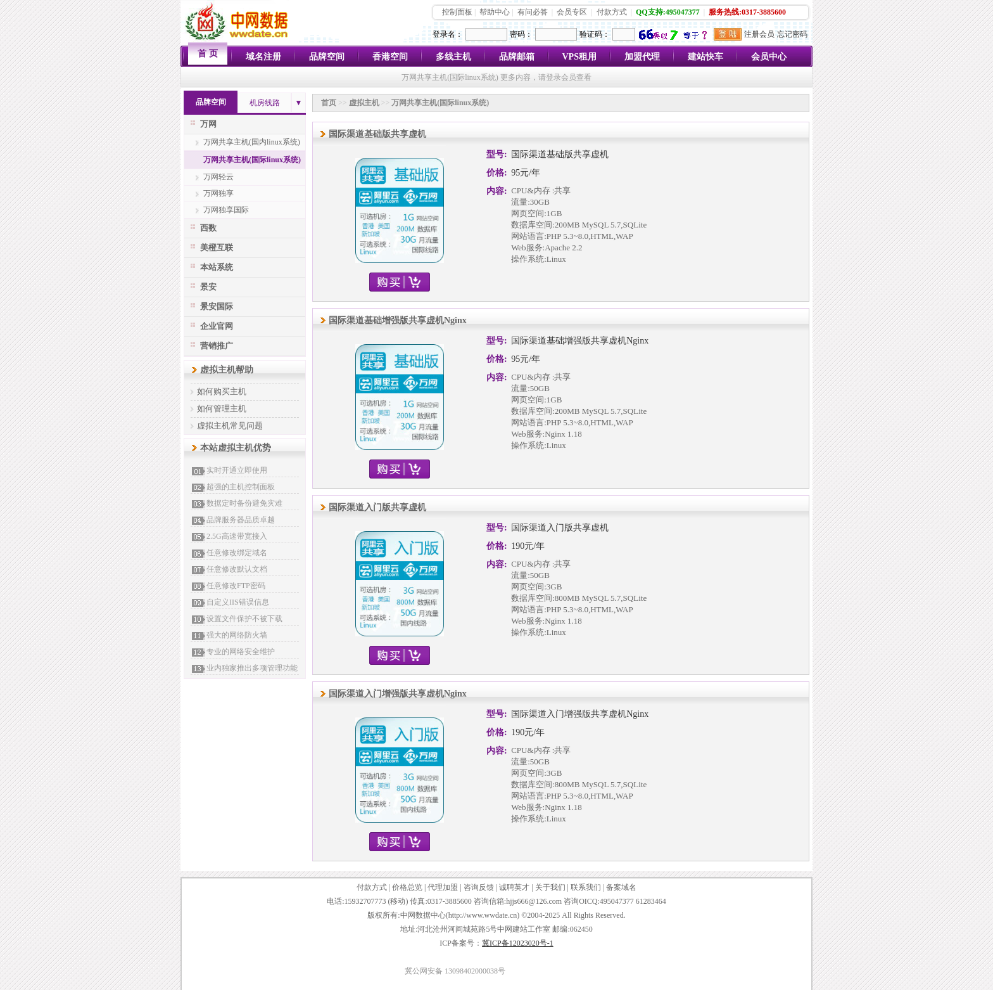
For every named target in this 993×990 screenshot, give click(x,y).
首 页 (208, 53)
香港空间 (390, 56)
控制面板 (457, 12)
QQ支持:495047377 (668, 12)
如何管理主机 (221, 408)
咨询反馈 (479, 887)
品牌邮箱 (516, 56)
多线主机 (453, 56)
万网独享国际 (226, 209)
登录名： (448, 34)
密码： (521, 34)
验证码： (594, 34)
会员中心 (769, 56)
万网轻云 (218, 176)
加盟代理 (642, 56)
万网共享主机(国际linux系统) (252, 159)
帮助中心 (494, 12)
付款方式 (612, 12)
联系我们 (586, 887)
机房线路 (265, 102)
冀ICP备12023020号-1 (517, 943)
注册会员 (759, 34)
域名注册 (263, 56)
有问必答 (532, 12)
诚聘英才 (514, 887)
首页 (328, 102)
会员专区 (572, 12)
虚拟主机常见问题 (230, 425)
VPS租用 (579, 56)
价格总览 (407, 887)
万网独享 (218, 193)
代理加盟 (442, 887)
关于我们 (550, 887)
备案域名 (621, 887)
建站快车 (705, 56)
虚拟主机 (364, 102)
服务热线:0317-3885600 (747, 12)
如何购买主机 (221, 391)
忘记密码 (792, 34)
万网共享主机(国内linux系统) (251, 142)
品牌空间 (327, 56)
